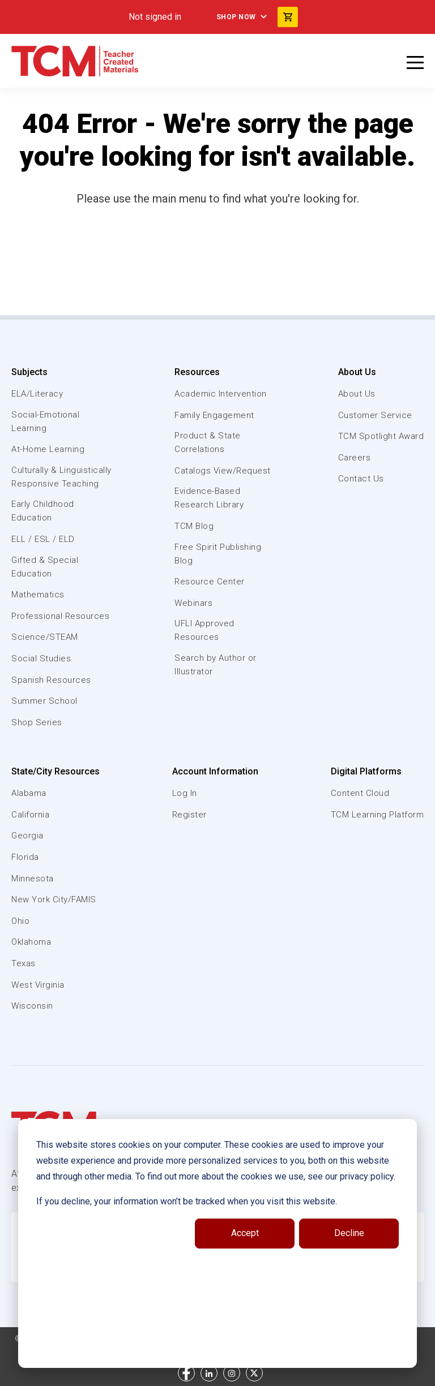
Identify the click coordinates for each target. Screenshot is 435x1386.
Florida (25, 857)
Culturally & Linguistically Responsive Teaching (61, 477)
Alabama (28, 793)
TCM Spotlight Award (381, 436)
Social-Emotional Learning (45, 421)
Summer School (44, 701)
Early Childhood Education (42, 511)
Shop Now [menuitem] (236, 17)
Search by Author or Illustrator (215, 665)
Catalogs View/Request (222, 471)
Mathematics (38, 594)
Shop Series (36, 722)
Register (189, 815)
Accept (245, 1233)
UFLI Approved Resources (204, 630)
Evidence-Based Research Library (209, 498)
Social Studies (41, 658)
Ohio (20, 921)
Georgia (27, 835)
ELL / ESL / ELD (43, 539)
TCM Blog (194, 526)
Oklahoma (31, 942)
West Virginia (38, 985)
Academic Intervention (220, 394)
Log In (184, 793)
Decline (349, 1233)
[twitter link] (254, 1373)
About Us (357, 372)
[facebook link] (186, 1373)
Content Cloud (360, 793)
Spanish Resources (51, 680)
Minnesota (32, 878)
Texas (23, 963)
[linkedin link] (209, 1373)
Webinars (193, 603)
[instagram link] (231, 1373)
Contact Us (361, 479)
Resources (197, 372)
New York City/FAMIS (53, 899)
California (30, 815)
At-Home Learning (47, 449)
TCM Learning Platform (377, 815)
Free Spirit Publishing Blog (217, 554)
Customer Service (375, 415)
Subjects (29, 372)
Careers (354, 458)
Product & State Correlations (207, 442)
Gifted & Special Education (44, 567)
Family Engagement (214, 415)
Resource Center (209, 581)
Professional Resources (60, 616)
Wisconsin (32, 1006)
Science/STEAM (44, 637)
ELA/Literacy (37, 394)
